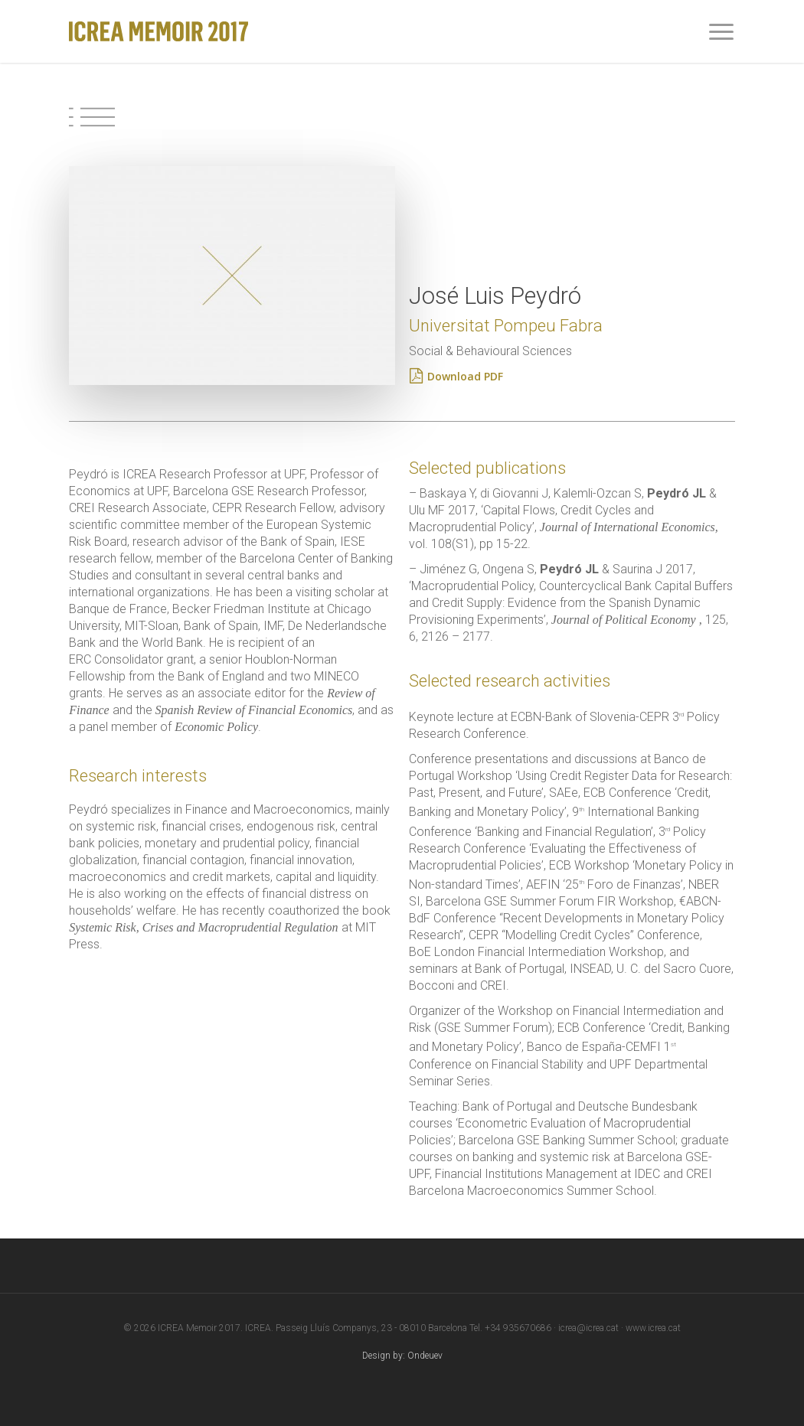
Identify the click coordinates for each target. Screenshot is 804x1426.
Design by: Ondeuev (402, 1355)
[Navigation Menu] (722, 31)
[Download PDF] (465, 376)
